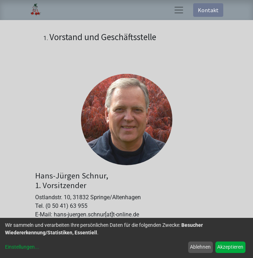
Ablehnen (200, 247)
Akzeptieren (230, 247)
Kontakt (208, 10)
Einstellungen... (22, 247)
